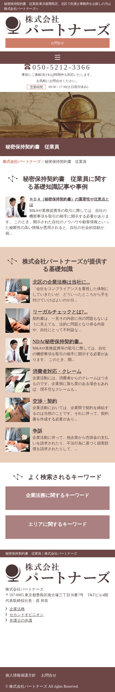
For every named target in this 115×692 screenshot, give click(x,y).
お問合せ (57, 43)
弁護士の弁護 (20, 620)
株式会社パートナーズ (22, 162)
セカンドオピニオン (26, 615)
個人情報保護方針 (20, 675)
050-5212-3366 (62, 67)
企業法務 (17, 609)
